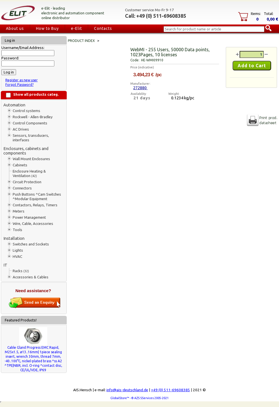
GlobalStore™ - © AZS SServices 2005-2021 (139, 398)
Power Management (29, 217)
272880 (140, 87)
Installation (13, 238)
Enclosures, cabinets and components (25, 150)
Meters (18, 211)
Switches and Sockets (31, 244)
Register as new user (21, 80)
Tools (17, 230)
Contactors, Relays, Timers (35, 205)
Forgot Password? (19, 84)
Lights (18, 250)
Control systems (26, 111)
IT (5, 265)
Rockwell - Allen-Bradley (33, 117)
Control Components (30, 123)
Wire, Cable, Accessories (33, 224)
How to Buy (47, 28)
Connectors (22, 188)
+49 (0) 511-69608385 (170, 390)
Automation (14, 104)
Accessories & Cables (30, 277)
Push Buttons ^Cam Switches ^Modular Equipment (37, 196)
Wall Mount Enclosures (31, 159)
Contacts (103, 28)
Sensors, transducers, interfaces (31, 137)
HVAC (17, 256)
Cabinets (20, 165)
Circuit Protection (27, 182)
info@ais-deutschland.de (127, 390)
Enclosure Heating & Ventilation (29, 173)
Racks (21, 271)
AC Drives (21, 129)
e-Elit (76, 28)
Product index (81, 41)
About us (15, 28)
